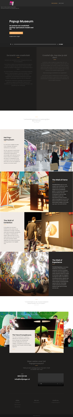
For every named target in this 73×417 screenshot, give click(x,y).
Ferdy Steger (61, 3)
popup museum (54, 3)
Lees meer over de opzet (16, 32)
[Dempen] (59, 44)
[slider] (61, 44)
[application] (36, 44)
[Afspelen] (10, 44)
